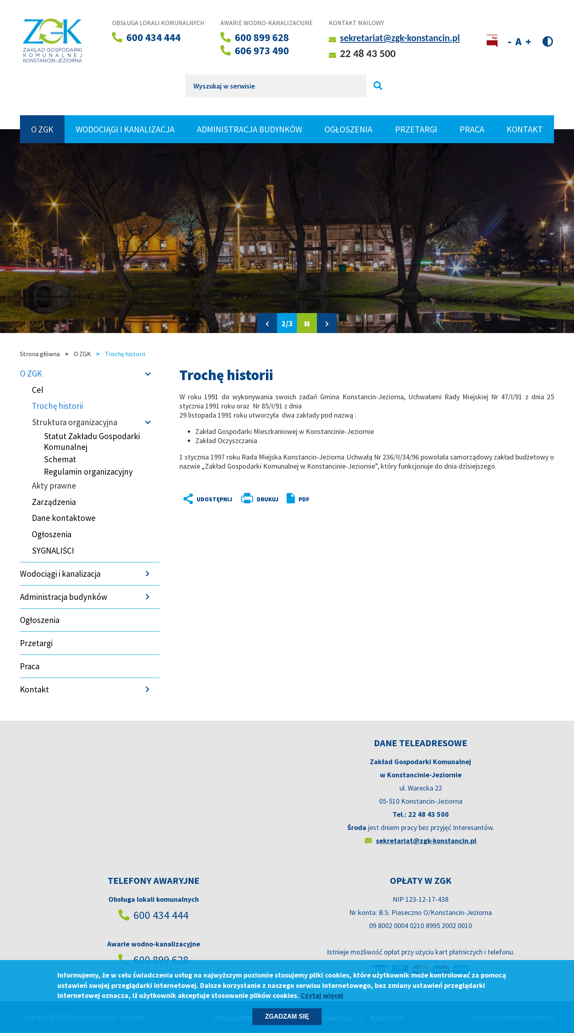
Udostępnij (201, 499)
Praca (472, 129)
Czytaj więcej (322, 995)
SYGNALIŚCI (53, 550)
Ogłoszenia (348, 129)
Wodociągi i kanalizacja (125, 129)
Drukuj (268, 499)
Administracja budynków (249, 129)
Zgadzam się (287, 1016)
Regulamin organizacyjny (88, 471)
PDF (304, 499)
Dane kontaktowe (64, 518)
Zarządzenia (54, 502)
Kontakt (525, 129)
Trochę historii (57, 405)
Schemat (60, 459)
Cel (37, 389)
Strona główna (40, 354)
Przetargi (416, 129)
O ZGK (46, 129)
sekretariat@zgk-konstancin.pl (400, 37)
